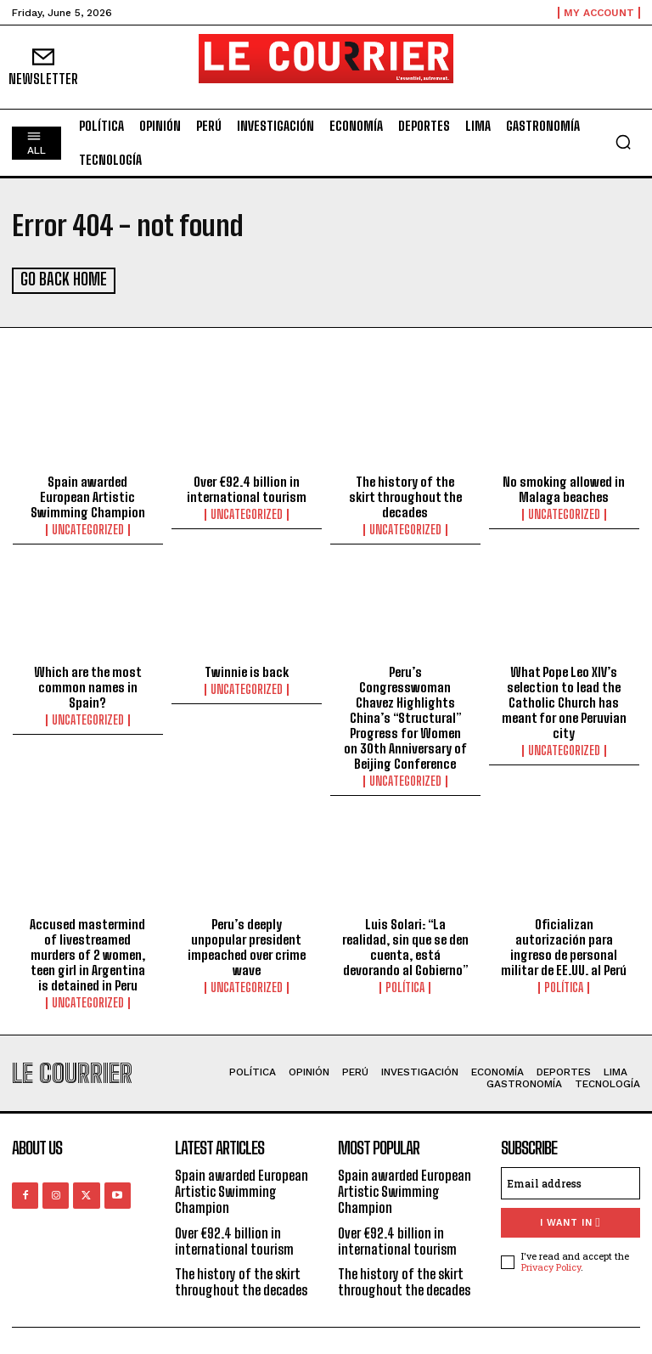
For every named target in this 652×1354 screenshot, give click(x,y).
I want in (570, 1221)
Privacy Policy (551, 1265)
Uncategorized (88, 528)
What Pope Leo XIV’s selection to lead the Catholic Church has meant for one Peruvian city (564, 701)
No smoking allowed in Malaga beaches (564, 487)
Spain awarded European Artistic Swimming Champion (88, 495)
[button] (623, 142)
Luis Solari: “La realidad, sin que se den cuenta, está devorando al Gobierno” (405, 945)
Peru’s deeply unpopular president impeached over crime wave (247, 945)
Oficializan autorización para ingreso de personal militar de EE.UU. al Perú (564, 945)
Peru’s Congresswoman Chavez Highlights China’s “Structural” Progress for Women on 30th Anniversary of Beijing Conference (405, 716)
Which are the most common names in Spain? (88, 685)
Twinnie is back (247, 670)
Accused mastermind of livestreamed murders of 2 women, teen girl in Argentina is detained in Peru (87, 953)
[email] (570, 1181)
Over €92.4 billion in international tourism (246, 487)
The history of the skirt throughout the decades (405, 495)
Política (404, 986)
